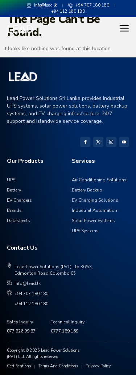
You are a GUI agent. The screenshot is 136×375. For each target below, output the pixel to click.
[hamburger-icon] (123, 28)
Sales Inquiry (20, 322)
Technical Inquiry (68, 322)
